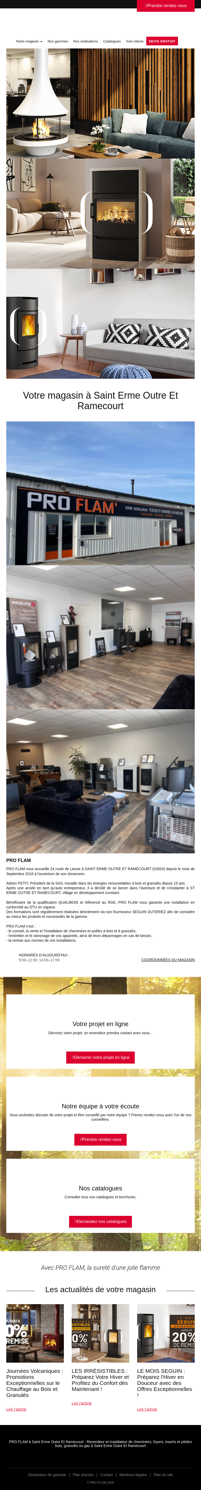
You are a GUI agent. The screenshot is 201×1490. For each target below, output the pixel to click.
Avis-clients (135, 41)
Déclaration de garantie (47, 1475)
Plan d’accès (83, 1475)
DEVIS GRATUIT (162, 41)
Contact (106, 1475)
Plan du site (163, 1475)
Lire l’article (16, 1409)
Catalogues (112, 41)
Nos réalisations (85, 41)
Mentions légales (133, 1475)
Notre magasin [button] (29, 41)
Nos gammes (58, 41)
